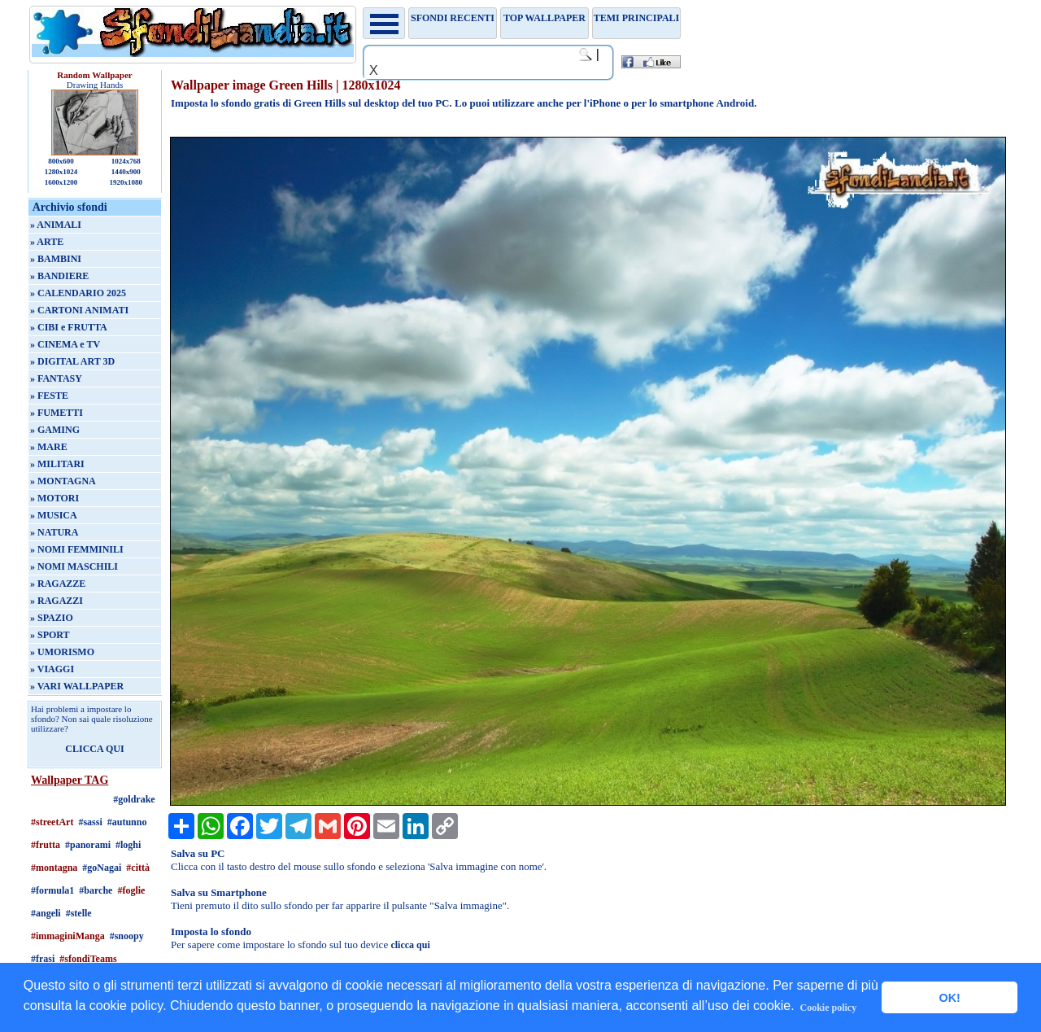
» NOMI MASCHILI (74, 566)
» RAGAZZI (56, 600)
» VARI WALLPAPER (77, 686)
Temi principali (636, 18)
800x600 (61, 161)
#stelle (79, 913)
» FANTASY (56, 378)
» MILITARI (57, 464)
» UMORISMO (62, 652)
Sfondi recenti (452, 18)
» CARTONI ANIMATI (79, 310)
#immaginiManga (68, 936)
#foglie (131, 890)
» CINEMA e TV (65, 344)
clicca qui (409, 945)
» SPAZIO (51, 617)
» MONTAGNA (63, 481)
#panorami (88, 845)
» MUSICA (53, 515)
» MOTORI (54, 498)
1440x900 (126, 172)
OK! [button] (949, 997)
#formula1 (52, 890)
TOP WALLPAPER (544, 18)
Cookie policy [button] (828, 1007)
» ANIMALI (55, 224)
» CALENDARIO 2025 (78, 293)
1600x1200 (61, 182)
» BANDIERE (59, 276)
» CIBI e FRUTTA (68, 327)
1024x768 (126, 161)
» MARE (49, 447)
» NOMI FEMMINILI (77, 549)
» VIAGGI (52, 669)
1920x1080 (126, 182)
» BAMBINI (55, 259)
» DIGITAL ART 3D (72, 361)
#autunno (127, 822)
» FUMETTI (56, 412)
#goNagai (101, 867)
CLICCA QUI (94, 748)
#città (138, 867)
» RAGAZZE (57, 583)
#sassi (90, 822)
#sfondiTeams (87, 958)
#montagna (54, 867)
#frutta (45, 845)
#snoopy (127, 936)
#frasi (42, 958)
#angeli (46, 913)
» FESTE (49, 395)
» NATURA (54, 532)
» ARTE (46, 241)
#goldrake (134, 799)
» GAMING (55, 429)
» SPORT (50, 635)
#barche (95, 890)
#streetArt (52, 822)
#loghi (128, 845)
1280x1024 (61, 172)
